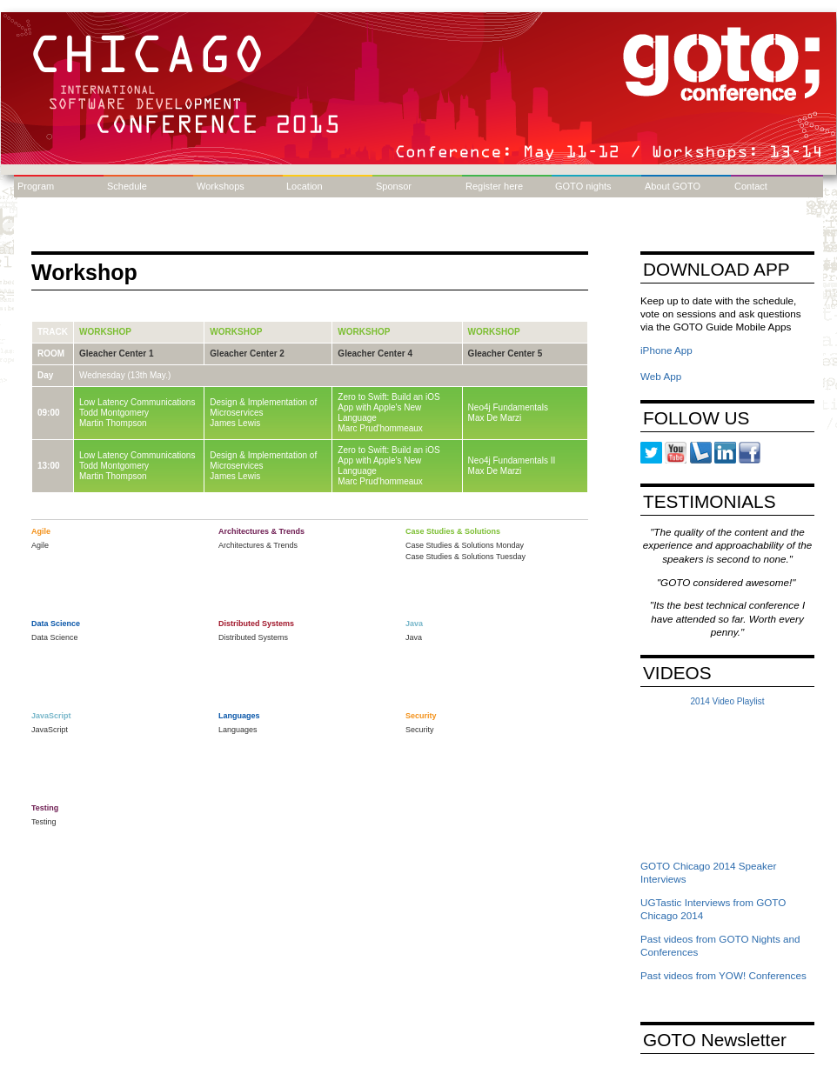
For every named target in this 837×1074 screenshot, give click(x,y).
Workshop (105, 332)
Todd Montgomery (114, 412)
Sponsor (394, 186)
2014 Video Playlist (728, 701)
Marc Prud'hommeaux (380, 428)
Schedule (127, 186)
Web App (660, 376)
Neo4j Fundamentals (508, 407)
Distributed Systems (253, 637)
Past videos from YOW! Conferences (723, 975)
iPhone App (666, 350)
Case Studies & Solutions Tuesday (465, 556)
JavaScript (49, 729)
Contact (750, 186)
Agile (40, 545)
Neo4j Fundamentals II (512, 460)
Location (304, 186)
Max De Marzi (495, 418)
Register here (494, 186)
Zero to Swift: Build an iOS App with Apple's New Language (388, 407)
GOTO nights (583, 186)
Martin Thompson (113, 423)
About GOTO (672, 186)
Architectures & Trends (258, 545)
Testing (44, 821)
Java (413, 637)
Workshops (220, 186)
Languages (238, 729)
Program (35, 186)
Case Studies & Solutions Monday (464, 545)
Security (419, 729)
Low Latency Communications (137, 402)
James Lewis (235, 423)
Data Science (54, 637)
